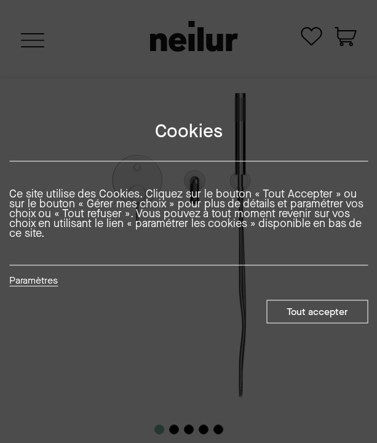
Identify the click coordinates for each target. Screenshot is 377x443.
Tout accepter (317, 311)
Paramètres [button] (33, 281)
